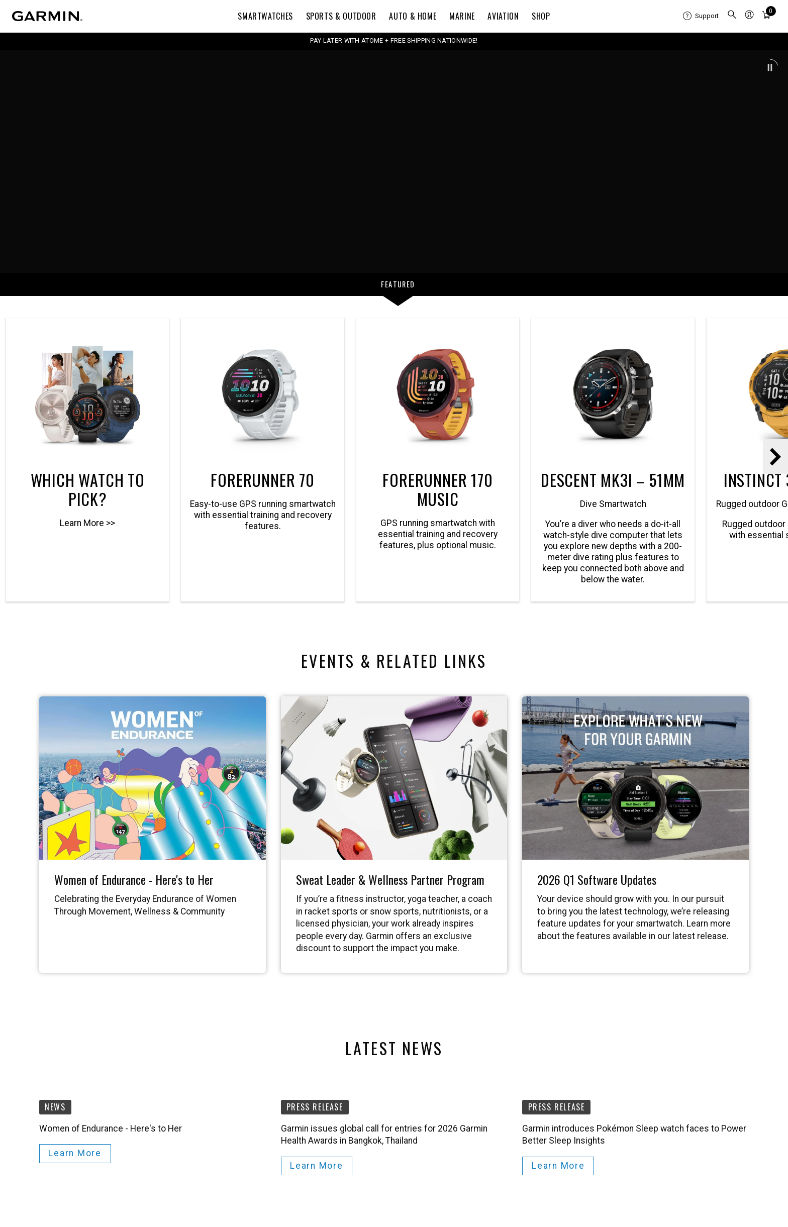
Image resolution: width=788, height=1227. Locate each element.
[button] (770, 67)
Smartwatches (265, 16)
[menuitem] (701, 16)
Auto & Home (412, 16)
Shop (541, 16)
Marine (462, 16)
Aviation (503, 16)
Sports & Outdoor (341, 16)
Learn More (75, 1153)
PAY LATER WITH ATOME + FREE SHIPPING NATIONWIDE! (393, 40)
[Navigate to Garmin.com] (47, 16)
